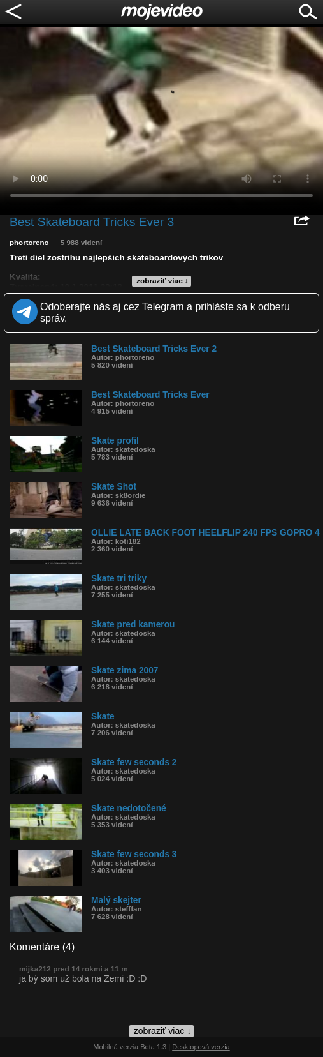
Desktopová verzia (201, 1047)
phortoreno (29, 242)
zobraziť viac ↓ (162, 280)
